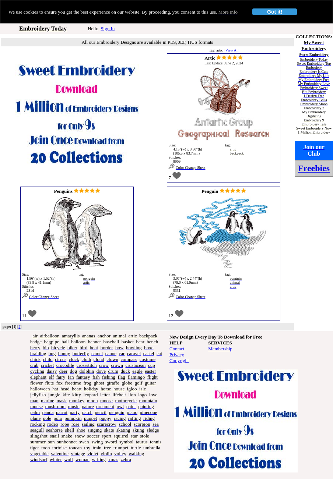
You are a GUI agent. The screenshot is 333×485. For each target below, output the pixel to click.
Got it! (274, 12)
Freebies (314, 168)
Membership (220, 348)
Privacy (176, 354)
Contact (176, 348)
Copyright (179, 360)
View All (232, 50)
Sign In (108, 28)
